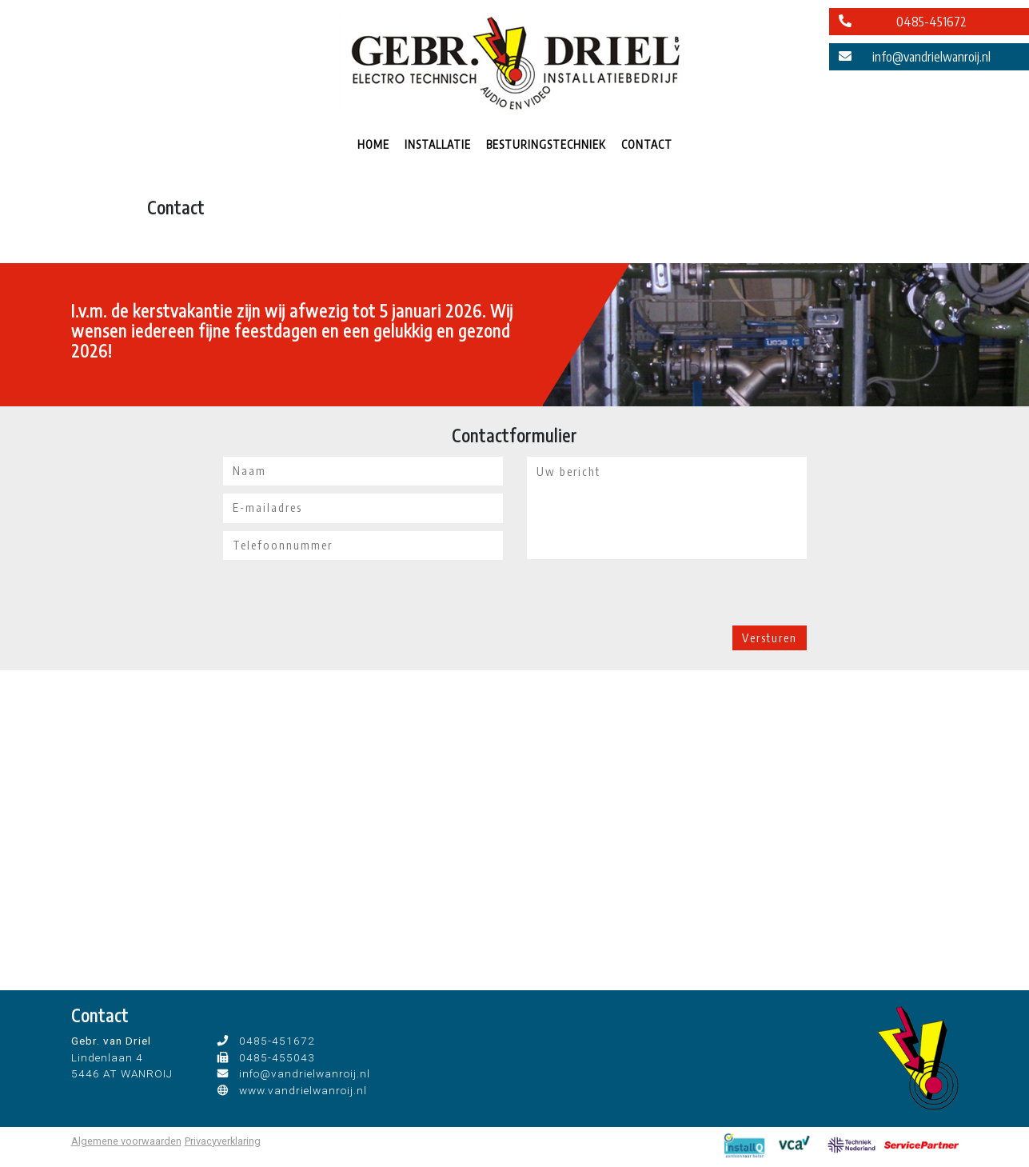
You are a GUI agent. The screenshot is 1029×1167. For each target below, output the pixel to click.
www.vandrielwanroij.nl (303, 1090)
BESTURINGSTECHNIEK (546, 144)
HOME (373, 144)
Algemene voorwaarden (126, 1141)
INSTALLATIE (438, 144)
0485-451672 (931, 22)
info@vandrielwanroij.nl (931, 57)
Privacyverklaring (223, 1141)
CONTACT (646, 144)
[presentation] (648, 594)
